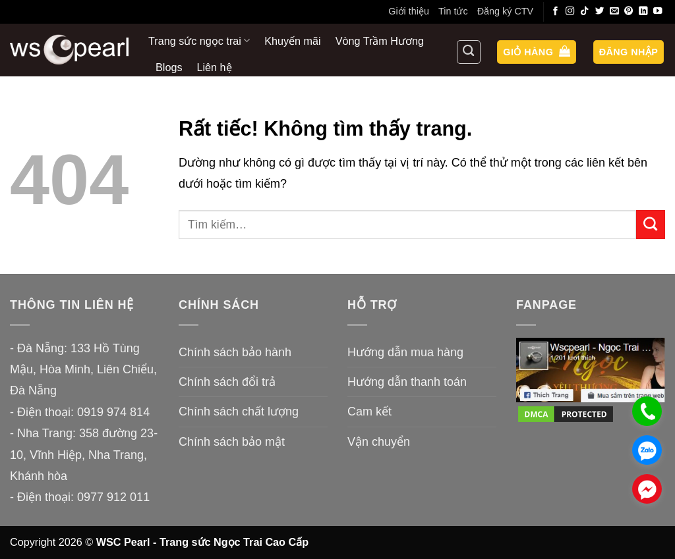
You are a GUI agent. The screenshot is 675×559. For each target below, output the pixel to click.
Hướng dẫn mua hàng (405, 352)
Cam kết (369, 411)
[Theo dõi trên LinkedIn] (643, 11)
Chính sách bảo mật (232, 441)
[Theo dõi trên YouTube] (657, 11)
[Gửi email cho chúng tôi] (614, 11)
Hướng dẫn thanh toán (407, 381)
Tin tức (453, 11)
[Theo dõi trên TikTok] (584, 11)
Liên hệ (214, 67)
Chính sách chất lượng (239, 411)
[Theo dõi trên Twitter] (599, 11)
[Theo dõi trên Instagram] (570, 11)
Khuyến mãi (292, 41)
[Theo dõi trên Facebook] (555, 11)
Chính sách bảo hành (235, 352)
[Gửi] (650, 224)
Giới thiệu (408, 11)
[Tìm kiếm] (469, 52)
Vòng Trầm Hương (380, 41)
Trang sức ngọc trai (199, 40)
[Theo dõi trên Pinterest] (628, 11)
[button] (536, 52)
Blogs (169, 67)
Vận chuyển (378, 441)
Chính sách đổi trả (227, 381)
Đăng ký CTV (505, 11)
